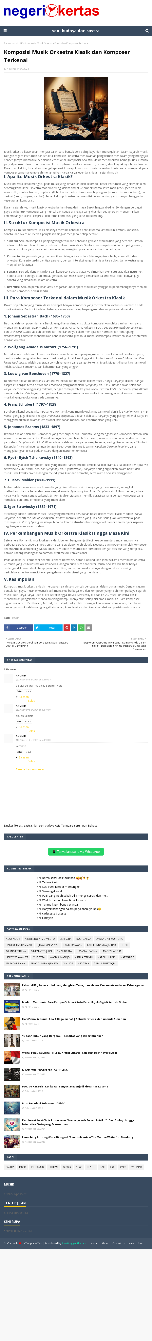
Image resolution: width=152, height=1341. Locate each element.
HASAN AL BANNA (87, 951)
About (105, 1243)
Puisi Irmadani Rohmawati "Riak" (43, 1103)
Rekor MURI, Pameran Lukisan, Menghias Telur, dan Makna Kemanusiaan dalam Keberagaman (83, 985)
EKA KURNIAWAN (73, 945)
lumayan (47, 918)
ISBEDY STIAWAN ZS (17, 957)
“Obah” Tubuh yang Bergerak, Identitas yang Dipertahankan (62, 1036)
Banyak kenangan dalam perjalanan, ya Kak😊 (71, 909)
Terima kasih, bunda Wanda (60, 904)
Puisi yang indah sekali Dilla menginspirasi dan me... (75, 895)
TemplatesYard (34, 1243)
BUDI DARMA (83, 939)
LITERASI (53, 1167)
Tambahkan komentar (30, 769)
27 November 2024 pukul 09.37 (34, 679)
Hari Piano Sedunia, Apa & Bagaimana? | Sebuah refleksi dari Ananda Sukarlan (74, 1019)
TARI (102, 1167)
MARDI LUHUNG (107, 957)
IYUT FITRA (39, 957)
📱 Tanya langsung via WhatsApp (76, 851)
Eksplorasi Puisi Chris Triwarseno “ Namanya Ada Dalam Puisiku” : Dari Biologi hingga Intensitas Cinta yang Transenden (78, 1122)
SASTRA (10, 1167)
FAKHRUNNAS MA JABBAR (101, 945)
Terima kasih (50, 882)
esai (112, 1167)
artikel (123, 1167)
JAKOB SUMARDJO (60, 957)
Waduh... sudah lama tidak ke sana (64, 900)
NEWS (79, 1167)
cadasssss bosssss (54, 913)
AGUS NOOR (13, 939)
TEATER (91, 1167)
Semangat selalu (52, 891)
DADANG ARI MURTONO (109, 939)
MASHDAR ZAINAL (16, 963)
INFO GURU (37, 1167)
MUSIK (19, 43)
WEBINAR (136, 1167)
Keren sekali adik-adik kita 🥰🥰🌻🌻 (65, 878)
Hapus (28, 691)
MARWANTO (127, 957)
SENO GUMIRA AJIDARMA (45, 963)
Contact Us (118, 1243)
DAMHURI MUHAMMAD (19, 945)
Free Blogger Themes (74, 1243)
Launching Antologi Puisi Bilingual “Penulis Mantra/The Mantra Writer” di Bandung (77, 1137)
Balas (19, 691)
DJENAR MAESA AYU (48, 945)
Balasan (23, 697)
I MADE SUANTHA (111, 951)
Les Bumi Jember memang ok (61, 887)
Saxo (140, 1243)
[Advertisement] (76, 1294)
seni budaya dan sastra (76, 30)
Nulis (131, 1243)
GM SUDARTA (64, 951)
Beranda (9, 43)
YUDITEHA (83, 963)
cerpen (67, 1167)
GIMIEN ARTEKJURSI (41, 951)
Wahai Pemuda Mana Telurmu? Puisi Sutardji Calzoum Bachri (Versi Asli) (69, 1052)
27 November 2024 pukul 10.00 (34, 709)
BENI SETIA (65, 939)
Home (94, 1243)
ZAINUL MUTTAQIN (105, 963)
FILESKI (124, 945)
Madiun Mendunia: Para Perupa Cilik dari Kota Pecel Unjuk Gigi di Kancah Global (74, 1002)
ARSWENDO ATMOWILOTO (40, 939)
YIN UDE (68, 963)
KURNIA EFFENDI (84, 957)
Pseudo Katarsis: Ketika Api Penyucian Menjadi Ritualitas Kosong (65, 1086)
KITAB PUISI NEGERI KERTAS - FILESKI (45, 1069)
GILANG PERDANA (16, 951)
